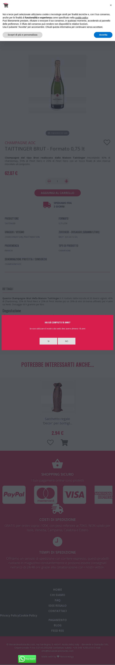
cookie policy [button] (81, 17)
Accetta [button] (103, 34)
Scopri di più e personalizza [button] (22, 34)
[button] (110, 5)
